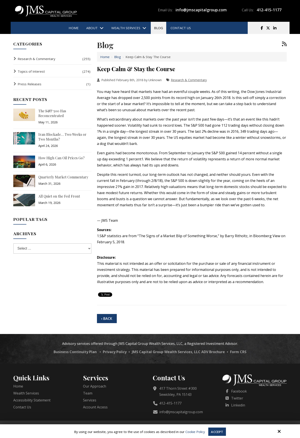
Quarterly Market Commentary (63, 177)
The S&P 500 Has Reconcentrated (52, 113)
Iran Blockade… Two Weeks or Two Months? (62, 136)
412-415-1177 (269, 9)
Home (105, 57)
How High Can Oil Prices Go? (61, 158)
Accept (217, 432)
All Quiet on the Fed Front (59, 196)
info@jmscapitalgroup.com (201, 9)
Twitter (237, 398)
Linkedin (238, 405)
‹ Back (106, 318)
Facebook (239, 391)
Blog (117, 57)
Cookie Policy (195, 432)
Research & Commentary (189, 80)
